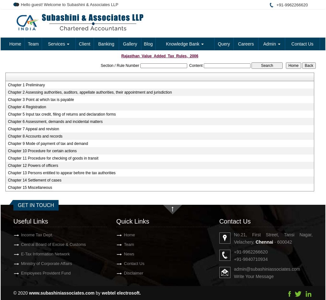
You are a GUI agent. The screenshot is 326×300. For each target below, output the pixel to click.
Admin (271, 43)
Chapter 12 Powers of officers (33, 165)
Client (84, 43)
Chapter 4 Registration (27, 107)
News (120, 254)
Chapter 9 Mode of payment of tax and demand (48, 143)
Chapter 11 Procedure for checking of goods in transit (53, 158)
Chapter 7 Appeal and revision (33, 129)
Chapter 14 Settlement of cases (34, 180)
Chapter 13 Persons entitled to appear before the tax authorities (62, 173)
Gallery (130, 43)
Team (33, 43)
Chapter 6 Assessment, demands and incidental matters (55, 121)
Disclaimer (124, 273)
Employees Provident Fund (36, 273)
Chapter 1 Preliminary (26, 85)
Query (224, 43)
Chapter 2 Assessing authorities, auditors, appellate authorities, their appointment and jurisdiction (90, 92)
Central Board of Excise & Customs (44, 244)
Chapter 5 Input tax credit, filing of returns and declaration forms (62, 114)
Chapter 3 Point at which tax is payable (41, 99)
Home (15, 43)
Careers (246, 43)
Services (59, 43)
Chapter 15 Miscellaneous (30, 187)
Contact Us (302, 43)
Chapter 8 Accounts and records (35, 136)
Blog (148, 43)
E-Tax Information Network (36, 254)
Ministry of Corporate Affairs (37, 263)
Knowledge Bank (185, 43)
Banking (106, 43)
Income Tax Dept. (28, 234)
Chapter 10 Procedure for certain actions (42, 151)
